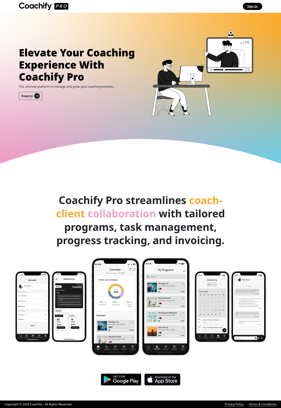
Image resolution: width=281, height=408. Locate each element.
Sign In (252, 6)
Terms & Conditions (262, 404)
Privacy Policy (234, 404)
